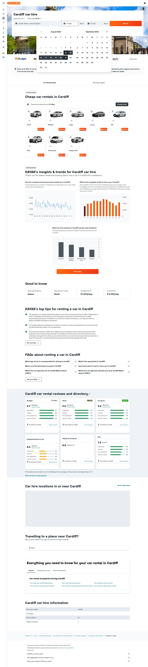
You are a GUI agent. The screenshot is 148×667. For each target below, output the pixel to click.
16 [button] (41, 58)
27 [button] (61, 62)
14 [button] (65, 53)
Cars (35, 636)
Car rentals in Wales (80, 636)
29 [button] (71, 62)
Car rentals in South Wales (95, 636)
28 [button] (66, 62)
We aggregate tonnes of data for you (78, 657)
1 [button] (70, 43)
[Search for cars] (3, 18)
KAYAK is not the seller (78, 654)
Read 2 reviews (35, 407)
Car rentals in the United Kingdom (62, 636)
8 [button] (70, 48)
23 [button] (41, 62)
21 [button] (65, 58)
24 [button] (46, 62)
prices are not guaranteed (66, 648)
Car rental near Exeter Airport (103, 583)
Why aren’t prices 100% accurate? (78, 661)
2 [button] (41, 48)
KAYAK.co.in (28, 636)
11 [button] (50, 53)
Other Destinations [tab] (59, 570)
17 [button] (46, 58)
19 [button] (56, 58)
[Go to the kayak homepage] (13, 3)
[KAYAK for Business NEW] (3, 41)
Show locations (53, 425)
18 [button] (51, 58)
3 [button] (97, 43)
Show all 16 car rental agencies (36, 476)
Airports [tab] (31, 570)
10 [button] (46, 53)
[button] (3, 3)
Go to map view (124, 485)
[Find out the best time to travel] (3, 37)
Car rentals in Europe (45, 636)
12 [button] (56, 53)
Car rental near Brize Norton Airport (105, 586)
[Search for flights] (3, 9)
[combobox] (19, 19)
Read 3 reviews (36, 448)
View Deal (41, 129)
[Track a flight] (3, 33)
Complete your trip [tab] (43, 570)
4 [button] (50, 48)
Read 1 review (71, 407)
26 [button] (56, 62)
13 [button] (61, 53)
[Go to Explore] (3, 28)
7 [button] (65, 48)
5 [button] (55, 48)
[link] (78, 271)
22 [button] (71, 58)
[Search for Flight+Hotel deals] (3, 22)
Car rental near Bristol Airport (71, 583)
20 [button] (61, 58)
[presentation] (89, 394)
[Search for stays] (3, 14)
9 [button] (41, 53)
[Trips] (3, 47)
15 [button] (70, 53)
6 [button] (60, 48)
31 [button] (46, 67)
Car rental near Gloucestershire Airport (42, 586)
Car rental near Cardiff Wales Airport (41, 583)
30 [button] (41, 67)
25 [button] (51, 62)
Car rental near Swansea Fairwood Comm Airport (77, 586)
